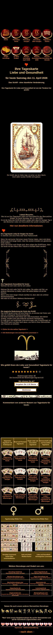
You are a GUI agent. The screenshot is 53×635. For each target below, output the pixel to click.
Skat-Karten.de (40, 583)
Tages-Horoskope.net (41, 578)
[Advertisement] (26, 15)
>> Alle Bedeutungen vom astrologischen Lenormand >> (19, 333)
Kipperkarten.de (15, 588)
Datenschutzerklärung (31, 627)
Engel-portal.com (15, 594)
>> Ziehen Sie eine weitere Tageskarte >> (14, 329)
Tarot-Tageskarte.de (40, 572)
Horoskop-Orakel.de (15, 572)
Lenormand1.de (40, 588)
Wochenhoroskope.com (15, 583)
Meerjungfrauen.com (40, 593)
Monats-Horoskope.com (15, 577)
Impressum (18, 627)
